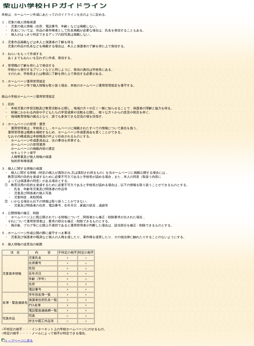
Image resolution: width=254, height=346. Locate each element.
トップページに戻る (17, 340)
